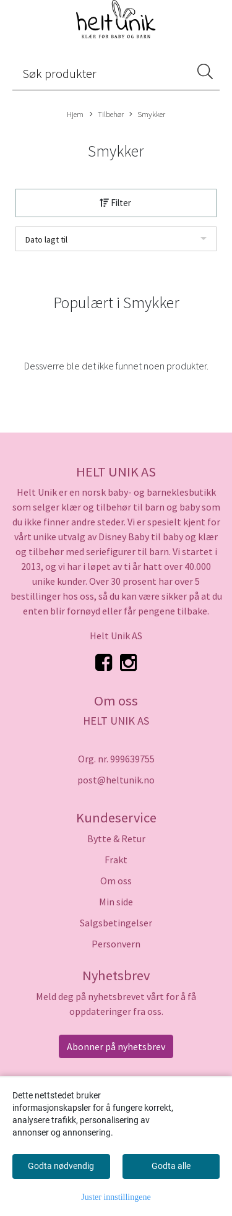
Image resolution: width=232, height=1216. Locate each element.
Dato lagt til (46, 239)
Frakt (116, 859)
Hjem (75, 114)
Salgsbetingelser (116, 922)
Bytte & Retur (116, 838)
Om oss (116, 880)
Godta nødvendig (61, 1166)
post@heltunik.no (116, 780)
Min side (116, 901)
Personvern (116, 944)
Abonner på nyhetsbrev (116, 1046)
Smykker (147, 114)
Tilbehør (107, 114)
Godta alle (171, 1166)
